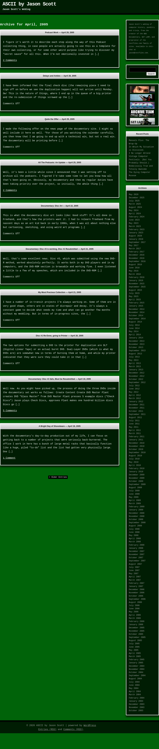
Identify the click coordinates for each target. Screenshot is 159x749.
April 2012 (135, 395)
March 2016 (135, 274)
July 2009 (134, 491)
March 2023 (135, 226)
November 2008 (136, 516)
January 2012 (136, 401)
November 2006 (136, 593)
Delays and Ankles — (59, 76)
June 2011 (134, 424)
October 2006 (136, 596)
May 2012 (133, 392)
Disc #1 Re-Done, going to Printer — (59, 336)
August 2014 (135, 322)
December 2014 (136, 309)
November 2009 (136, 478)
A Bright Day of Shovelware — (60, 426)
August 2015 (135, 290)
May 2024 (133, 210)
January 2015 (136, 306)
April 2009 (135, 500)
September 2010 (137, 452)
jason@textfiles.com (138, 53)
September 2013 (137, 351)
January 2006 (136, 624)
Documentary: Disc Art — (59, 206)
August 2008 (135, 526)
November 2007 (136, 554)
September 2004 (137, 675)
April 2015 (135, 300)
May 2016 (133, 271)
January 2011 (136, 440)
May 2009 (133, 497)
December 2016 (136, 255)
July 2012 (134, 386)
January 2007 (136, 586)
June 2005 (134, 647)
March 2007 (135, 580)
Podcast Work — (59, 32)
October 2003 (136, 710)
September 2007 (137, 561)
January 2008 (136, 548)
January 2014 (136, 338)
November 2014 (136, 312)
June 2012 (134, 389)
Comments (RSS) (73, 729)
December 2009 (136, 475)
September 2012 (137, 382)
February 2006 (136, 621)
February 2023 (136, 229)
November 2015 (136, 284)
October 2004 (136, 672)
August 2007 (135, 564)
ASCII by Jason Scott (29, 4)
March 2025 (135, 204)
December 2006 (136, 589)
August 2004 (135, 679)
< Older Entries (58, 477)
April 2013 (135, 363)
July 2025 (134, 201)
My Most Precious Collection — (59, 292)
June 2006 (134, 609)
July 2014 (134, 325)
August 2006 (135, 602)
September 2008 (137, 523)
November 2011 (136, 408)
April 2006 (135, 615)
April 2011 (135, 430)
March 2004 (135, 695)
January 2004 (136, 701)
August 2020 (135, 236)
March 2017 (135, 249)
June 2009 (134, 494)
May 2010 (133, 462)
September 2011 (137, 414)
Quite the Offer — (60, 119)
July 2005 (134, 644)
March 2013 (135, 366)
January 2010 (136, 472)
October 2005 (136, 634)
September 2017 (137, 242)
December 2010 (136, 443)
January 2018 (136, 239)
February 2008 (136, 545)
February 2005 (136, 660)
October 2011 (136, 411)
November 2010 (136, 446)
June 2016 (134, 268)
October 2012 (136, 379)
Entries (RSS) (47, 729)
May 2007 (133, 574)
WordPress (89, 725)
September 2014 (137, 319)
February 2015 (136, 303)
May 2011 (133, 427)
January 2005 (136, 663)
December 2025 (136, 198)
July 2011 (134, 421)
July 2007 (134, 567)
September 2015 (137, 287)
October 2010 (136, 449)
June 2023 (134, 220)
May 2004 (133, 688)
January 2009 (136, 510)
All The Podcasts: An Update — (59, 162)
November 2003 (136, 707)
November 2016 (136, 258)
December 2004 (136, 666)
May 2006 (133, 612)
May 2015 (133, 296)
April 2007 (135, 577)
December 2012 (136, 373)
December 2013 (136, 341)
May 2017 (133, 245)
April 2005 (135, 653)
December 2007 (136, 551)
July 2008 (134, 529)
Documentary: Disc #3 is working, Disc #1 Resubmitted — (59, 249)
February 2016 (136, 277)
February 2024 (136, 217)
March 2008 (135, 542)
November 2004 (136, 669)
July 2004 (134, 682)
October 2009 (136, 481)
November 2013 (136, 344)
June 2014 (134, 328)
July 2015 (134, 293)
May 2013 (133, 360)
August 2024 (135, 207)
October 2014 (136, 315)
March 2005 (135, 656)
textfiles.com (135, 43)
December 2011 (136, 405)
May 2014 (133, 331)
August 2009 (135, 487)
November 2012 (136, 376)
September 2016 (137, 261)
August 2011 (135, 417)
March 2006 (135, 618)
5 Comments (10, 410)
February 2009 (136, 507)
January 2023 (136, 233)
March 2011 (135, 433)
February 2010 (136, 468)
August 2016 (135, 265)
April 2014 (135, 335)
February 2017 (136, 252)
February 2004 (136, 698)
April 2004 (135, 691)
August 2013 (135, 354)
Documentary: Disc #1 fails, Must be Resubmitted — (59, 379)
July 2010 (134, 459)
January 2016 (136, 280)
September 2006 (137, 599)
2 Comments (10, 60)
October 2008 (136, 519)
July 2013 (134, 357)
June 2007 (134, 570)
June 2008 (134, 532)
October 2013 (136, 347)
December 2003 (136, 704)
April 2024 (135, 214)
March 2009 (135, 503)
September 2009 (137, 484)
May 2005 (133, 650)
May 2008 (133, 535)
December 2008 (136, 513)
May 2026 (133, 194)
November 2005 (136, 631)
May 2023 (133, 223)
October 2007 (136, 558)
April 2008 (135, 538)
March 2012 (135, 398)
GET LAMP (146, 37)
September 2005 (137, 637)
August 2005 (135, 640)
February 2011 (136, 437)
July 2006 (134, 605)
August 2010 (135, 456)
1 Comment (9, 458)
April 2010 (135, 465)
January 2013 (136, 370)
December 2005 (136, 628)
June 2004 (134, 685)
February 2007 (136, 583)
